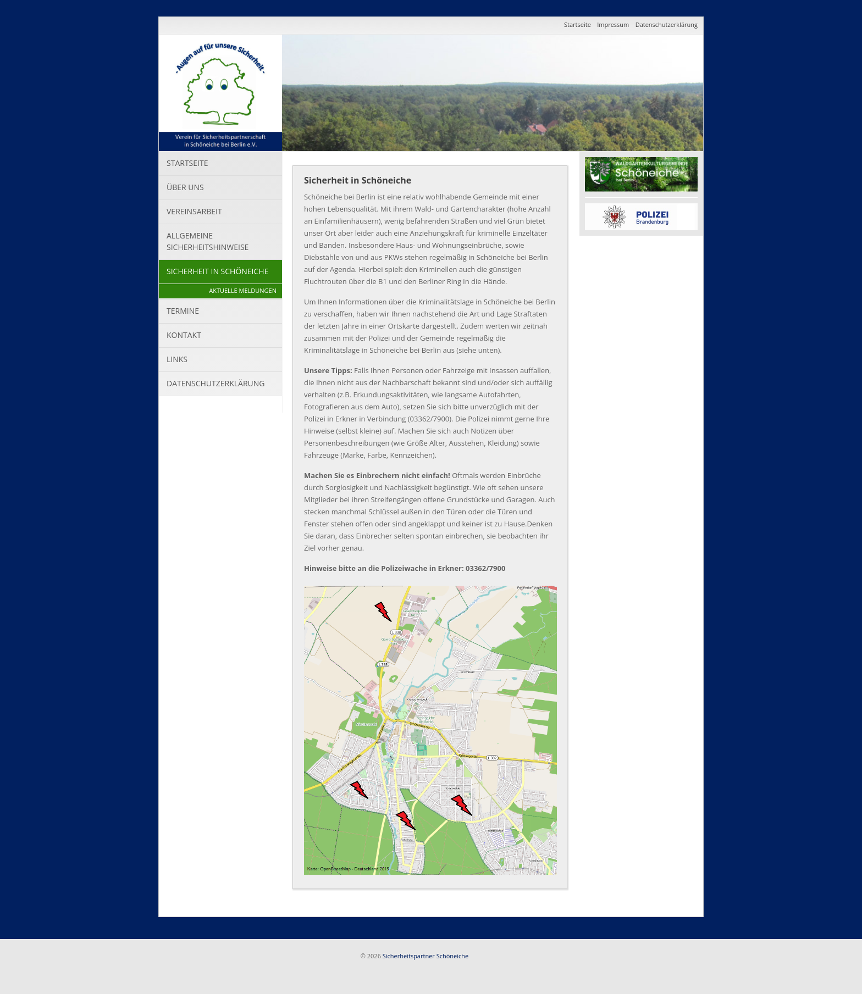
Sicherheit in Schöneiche (217, 271)
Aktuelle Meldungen (243, 290)
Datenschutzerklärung (667, 24)
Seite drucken (562, 901)
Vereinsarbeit (194, 211)
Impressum (613, 24)
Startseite (577, 24)
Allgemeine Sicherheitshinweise (207, 241)
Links (177, 359)
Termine (183, 311)
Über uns (185, 187)
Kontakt (184, 335)
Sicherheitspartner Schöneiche (425, 956)
